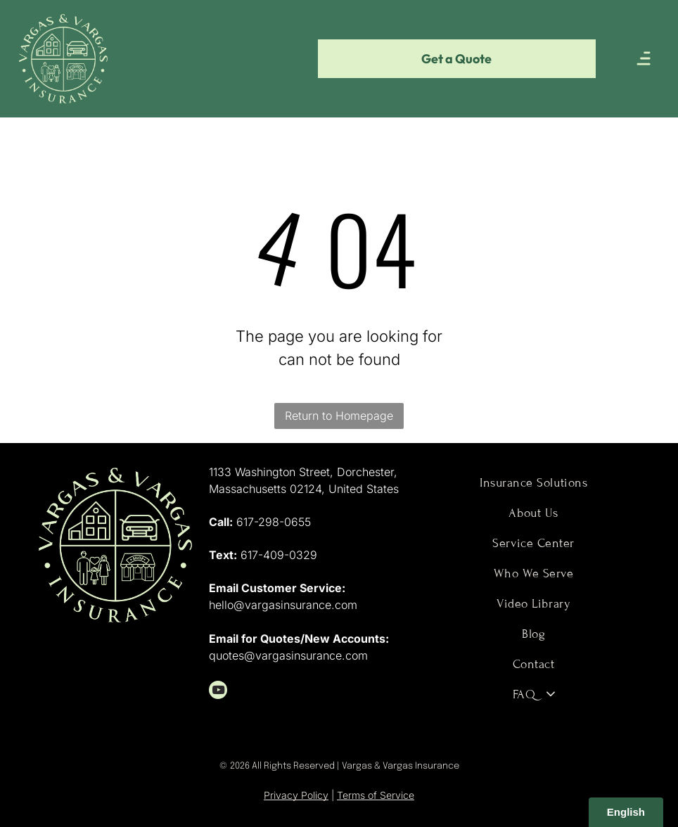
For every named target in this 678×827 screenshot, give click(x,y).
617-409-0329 (279, 555)
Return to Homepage (339, 416)
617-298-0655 (273, 522)
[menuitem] (533, 483)
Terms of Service (375, 795)
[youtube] (218, 692)
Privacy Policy (296, 795)
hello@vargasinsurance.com (283, 605)
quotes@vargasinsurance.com (288, 655)
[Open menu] (643, 58)
